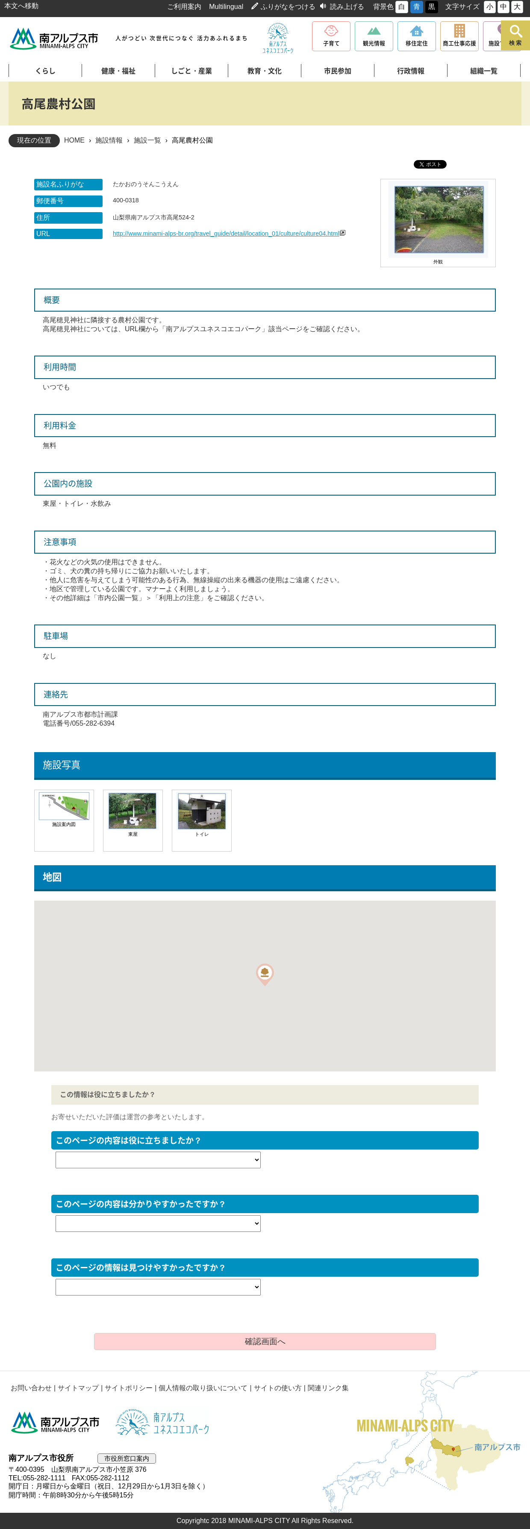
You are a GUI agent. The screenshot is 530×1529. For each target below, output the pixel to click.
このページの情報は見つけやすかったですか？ (141, 1267)
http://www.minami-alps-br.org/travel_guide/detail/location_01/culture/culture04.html (226, 233)
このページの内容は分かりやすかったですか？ (141, 1204)
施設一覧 (147, 140)
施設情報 (109, 140)
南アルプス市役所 (56, 1423)
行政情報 (410, 71)
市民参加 (337, 71)
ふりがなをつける (288, 6)
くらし (45, 71)
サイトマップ (78, 1388)
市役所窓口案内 (126, 1458)
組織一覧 (484, 71)
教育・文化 (264, 71)
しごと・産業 (191, 71)
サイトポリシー (129, 1388)
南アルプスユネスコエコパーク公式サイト (278, 38)
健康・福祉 (118, 71)
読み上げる (347, 6)
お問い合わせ (31, 1388)
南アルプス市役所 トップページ (54, 38)
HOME (74, 140)
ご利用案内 (184, 6)
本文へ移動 (21, 5)
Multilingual (226, 6)
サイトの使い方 (278, 1388)
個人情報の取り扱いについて (203, 1388)
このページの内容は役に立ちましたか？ (129, 1140)
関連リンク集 (328, 1388)
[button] (265, 974)
